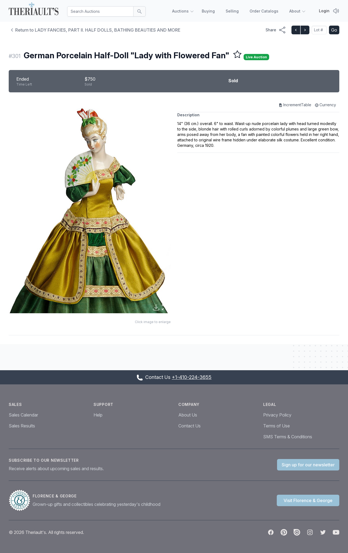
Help (98, 415)
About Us (187, 415)
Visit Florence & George (308, 500)
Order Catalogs (264, 11)
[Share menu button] (275, 30)
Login (324, 10)
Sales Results (22, 426)
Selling (232, 11)
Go (334, 30)
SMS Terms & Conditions (287, 436)
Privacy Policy (277, 415)
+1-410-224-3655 (192, 377)
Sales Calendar (23, 415)
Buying (208, 11)
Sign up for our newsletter (308, 464)
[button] (90, 207)
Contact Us (189, 426)
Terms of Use (276, 426)
